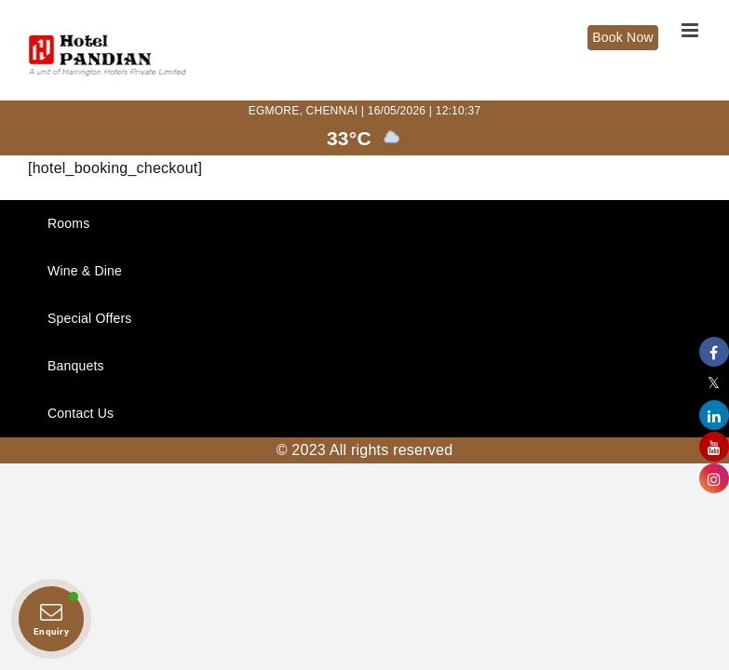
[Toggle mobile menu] (691, 30)
